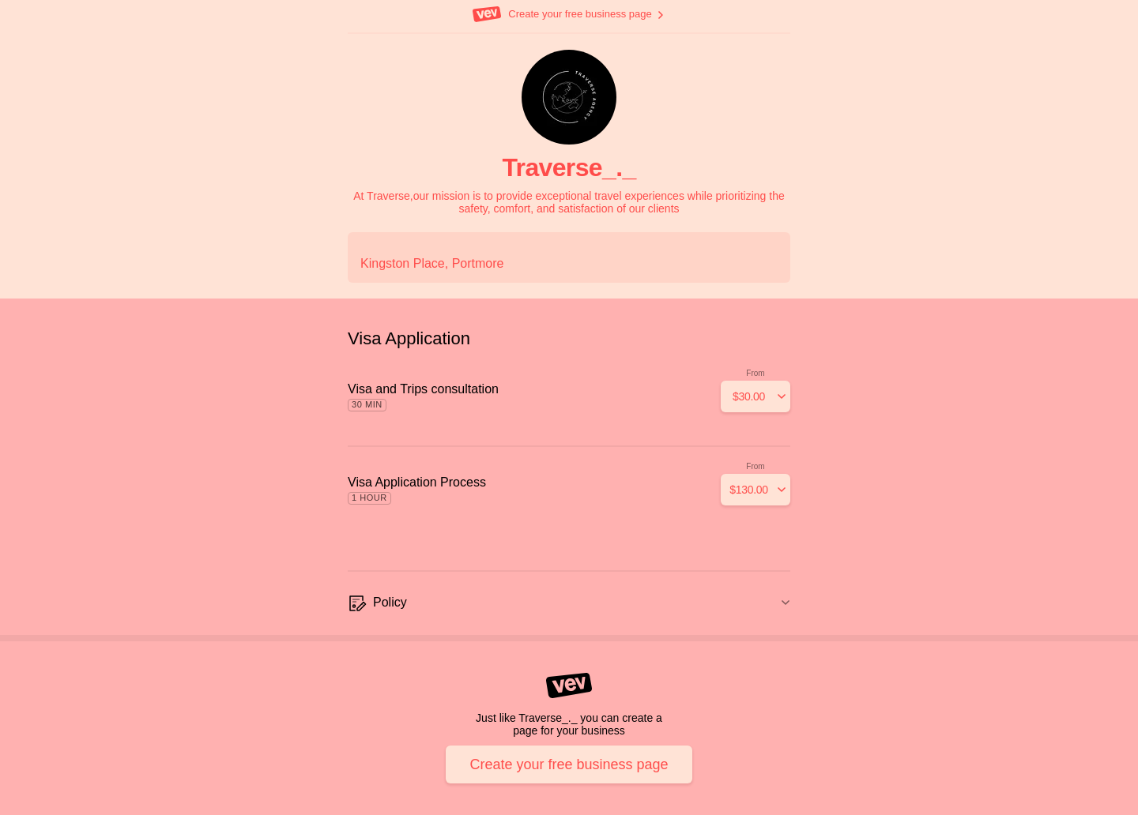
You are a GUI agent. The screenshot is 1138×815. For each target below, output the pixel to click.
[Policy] (569, 603)
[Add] (755, 396)
